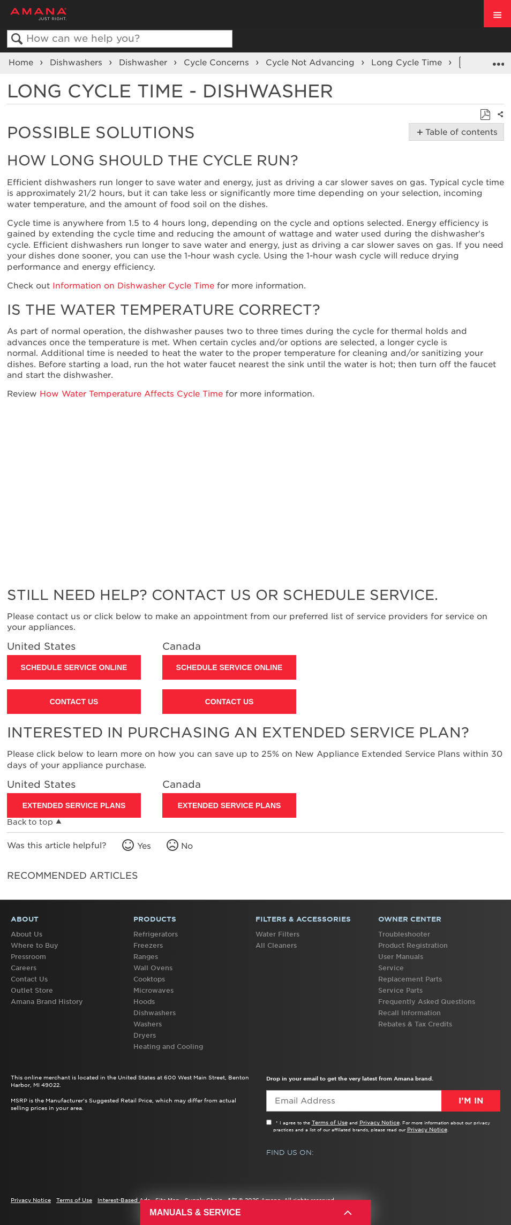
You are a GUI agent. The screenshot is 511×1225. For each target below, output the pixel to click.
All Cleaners (276, 945)
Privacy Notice (379, 1122)
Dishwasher (144, 62)
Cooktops (149, 979)
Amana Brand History (47, 1002)
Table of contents (459, 132)
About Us (26, 934)
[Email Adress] (383, 1101)
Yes (144, 846)
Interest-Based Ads (123, 1200)
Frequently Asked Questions (426, 1002)
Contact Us (74, 701)
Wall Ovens (152, 968)
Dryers (144, 1035)
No (187, 846)
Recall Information (409, 1013)
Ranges (145, 957)
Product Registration (413, 945)
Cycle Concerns (218, 62)
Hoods (144, 1002)
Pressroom (28, 957)
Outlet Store (32, 990)
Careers (23, 968)
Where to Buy (34, 945)
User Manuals (400, 957)
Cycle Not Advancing (311, 62)
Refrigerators (155, 934)
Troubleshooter (404, 934)
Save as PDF (485, 115)
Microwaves (153, 990)
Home (22, 62)
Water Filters (277, 934)
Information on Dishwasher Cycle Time (133, 286)
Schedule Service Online (74, 667)
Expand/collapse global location (498, 59)
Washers (147, 1024)
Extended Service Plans (74, 805)
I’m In (471, 1101)
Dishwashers (77, 62)
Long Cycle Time (408, 62)
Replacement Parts (410, 979)
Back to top (30, 822)
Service (391, 968)
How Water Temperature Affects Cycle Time (131, 394)
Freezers (148, 945)
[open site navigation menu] (497, 13)
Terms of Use (330, 1122)
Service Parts (400, 990)
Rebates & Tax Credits (415, 1024)
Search (17, 39)
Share (498, 120)
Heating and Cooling (168, 1047)
